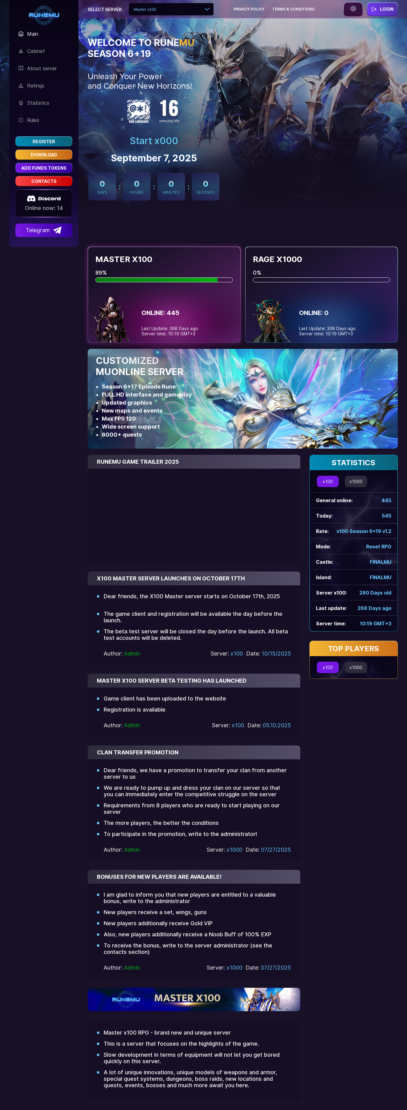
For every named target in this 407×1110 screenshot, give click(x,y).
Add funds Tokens (43, 168)
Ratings (31, 86)
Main (28, 34)
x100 (328, 481)
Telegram (44, 230)
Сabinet (31, 51)
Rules (28, 120)
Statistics (33, 103)
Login (382, 9)
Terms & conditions (293, 9)
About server (37, 68)
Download (44, 154)
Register (44, 141)
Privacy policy (249, 9)
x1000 (355, 481)
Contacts (44, 181)
